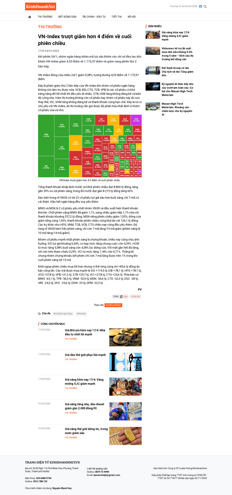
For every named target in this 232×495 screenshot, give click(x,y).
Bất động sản (67, 16)
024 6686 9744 (43, 478)
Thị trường (45, 16)
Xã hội (132, 16)
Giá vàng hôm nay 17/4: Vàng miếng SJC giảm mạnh (176, 36)
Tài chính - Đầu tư (94, 16)
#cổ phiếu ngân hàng (63, 314)
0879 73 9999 (102, 472)
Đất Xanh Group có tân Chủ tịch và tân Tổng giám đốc (177, 71)
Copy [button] (124, 296)
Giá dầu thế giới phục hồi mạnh (85, 355)
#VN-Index (81, 314)
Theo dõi (99, 305)
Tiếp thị (117, 16)
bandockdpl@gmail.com (107, 475)
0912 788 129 (40, 481)
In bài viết (135, 296)
